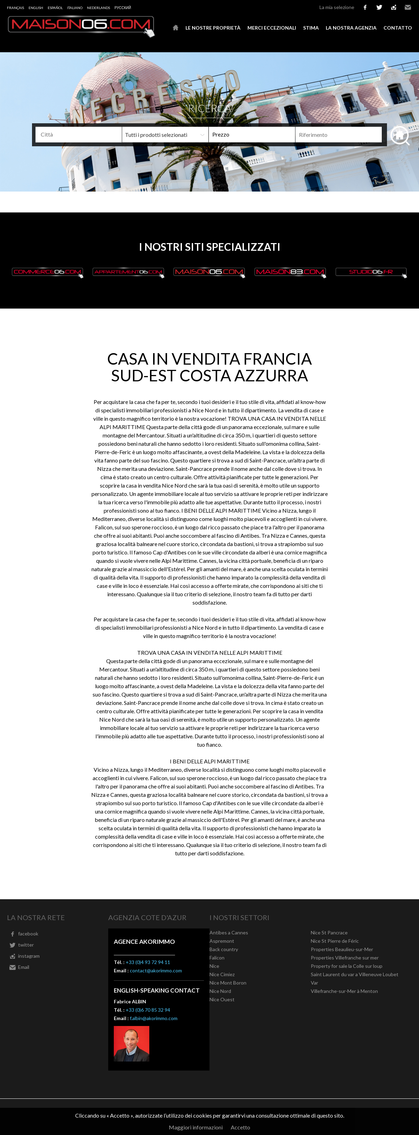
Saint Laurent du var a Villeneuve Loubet (354, 974)
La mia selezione (336, 7)
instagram (393, 7)
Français (15, 8)
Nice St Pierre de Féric (335, 941)
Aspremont (221, 941)
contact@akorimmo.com (156, 970)
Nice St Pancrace (329, 932)
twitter (379, 7)
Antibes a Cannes (228, 932)
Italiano (74, 8)
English (36, 8)
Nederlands (98, 8)
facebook (365, 7)
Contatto (398, 28)
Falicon (216, 958)
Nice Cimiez (222, 974)
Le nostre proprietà (212, 28)
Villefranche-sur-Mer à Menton (344, 991)
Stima (311, 28)
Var (314, 983)
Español (55, 8)
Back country (223, 949)
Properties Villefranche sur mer (345, 958)
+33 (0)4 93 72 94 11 (148, 962)
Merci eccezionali (271, 28)
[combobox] (78, 134)
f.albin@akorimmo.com (153, 1018)
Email (407, 7)
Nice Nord (220, 991)
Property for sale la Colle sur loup (346, 966)
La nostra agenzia (351, 28)
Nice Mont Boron (227, 983)
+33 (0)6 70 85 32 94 (148, 1010)
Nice (214, 966)
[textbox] (88, 134)
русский (122, 8)
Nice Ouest (222, 999)
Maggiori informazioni (196, 1127)
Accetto (240, 1127)
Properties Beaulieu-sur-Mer (342, 949)
